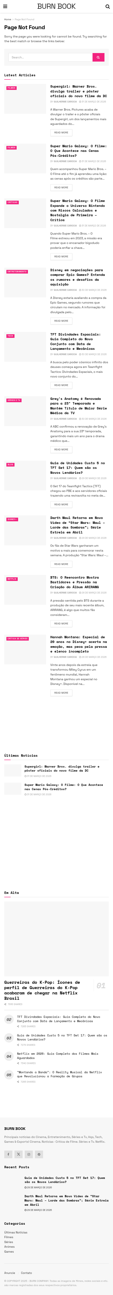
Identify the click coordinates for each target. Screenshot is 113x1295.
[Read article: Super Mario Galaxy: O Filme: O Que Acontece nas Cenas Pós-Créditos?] (25, 158)
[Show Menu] (5, 6)
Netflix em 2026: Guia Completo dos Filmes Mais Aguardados (57, 1055)
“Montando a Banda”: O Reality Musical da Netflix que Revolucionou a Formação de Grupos (59, 1074)
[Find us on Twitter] (18, 1154)
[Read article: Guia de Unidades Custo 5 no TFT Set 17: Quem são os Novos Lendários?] (25, 475)
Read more (63, 132)
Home (7, 19)
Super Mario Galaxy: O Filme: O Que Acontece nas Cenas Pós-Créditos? (78, 150)
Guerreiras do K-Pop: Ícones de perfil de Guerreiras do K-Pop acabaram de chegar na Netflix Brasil (42, 990)
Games (9, 1251)
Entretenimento (19, 271)
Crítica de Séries (20, 638)
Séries (8, 1242)
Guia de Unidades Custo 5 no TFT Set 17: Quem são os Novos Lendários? (77, 467)
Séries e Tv (15, 400)
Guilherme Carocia (65, 101)
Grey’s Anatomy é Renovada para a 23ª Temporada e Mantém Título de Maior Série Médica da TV (78, 405)
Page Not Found (24, 19)
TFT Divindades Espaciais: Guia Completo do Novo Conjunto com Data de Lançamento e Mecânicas (75, 341)
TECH (11, 335)
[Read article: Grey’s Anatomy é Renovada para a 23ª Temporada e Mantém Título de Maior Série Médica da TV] (25, 411)
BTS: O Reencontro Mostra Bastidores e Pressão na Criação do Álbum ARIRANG (74, 582)
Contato (26, 1273)
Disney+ (13, 519)
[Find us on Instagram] (29, 1154)
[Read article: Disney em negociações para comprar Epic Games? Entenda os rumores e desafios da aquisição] (25, 282)
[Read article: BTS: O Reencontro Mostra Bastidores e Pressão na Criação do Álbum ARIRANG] (25, 590)
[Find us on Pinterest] (39, 1154)
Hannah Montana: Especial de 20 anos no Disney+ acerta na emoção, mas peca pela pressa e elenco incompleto (78, 644)
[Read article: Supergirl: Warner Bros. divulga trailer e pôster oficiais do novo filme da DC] (25, 99)
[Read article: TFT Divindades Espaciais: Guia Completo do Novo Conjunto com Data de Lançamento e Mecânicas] (25, 347)
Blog (11, 464)
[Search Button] (108, 6)
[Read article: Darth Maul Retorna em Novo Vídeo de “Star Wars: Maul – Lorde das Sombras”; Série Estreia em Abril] (25, 530)
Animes (9, 1247)
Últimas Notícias (15, 1232)
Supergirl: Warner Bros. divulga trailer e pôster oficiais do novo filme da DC (78, 91)
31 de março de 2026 (92, 101)
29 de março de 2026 (92, 478)
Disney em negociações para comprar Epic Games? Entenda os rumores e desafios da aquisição (77, 277)
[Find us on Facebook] (8, 1154)
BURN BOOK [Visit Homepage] (56, 6)
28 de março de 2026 (92, 592)
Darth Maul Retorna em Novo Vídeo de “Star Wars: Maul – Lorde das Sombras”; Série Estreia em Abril (77, 524)
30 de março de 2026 (93, 289)
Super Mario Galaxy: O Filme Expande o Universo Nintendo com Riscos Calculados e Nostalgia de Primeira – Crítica (77, 210)
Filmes (12, 87)
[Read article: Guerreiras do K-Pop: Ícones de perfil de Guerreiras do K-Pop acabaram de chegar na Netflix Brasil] (56, 939)
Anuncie (9, 1273)
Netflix (13, 579)
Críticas (13, 202)
